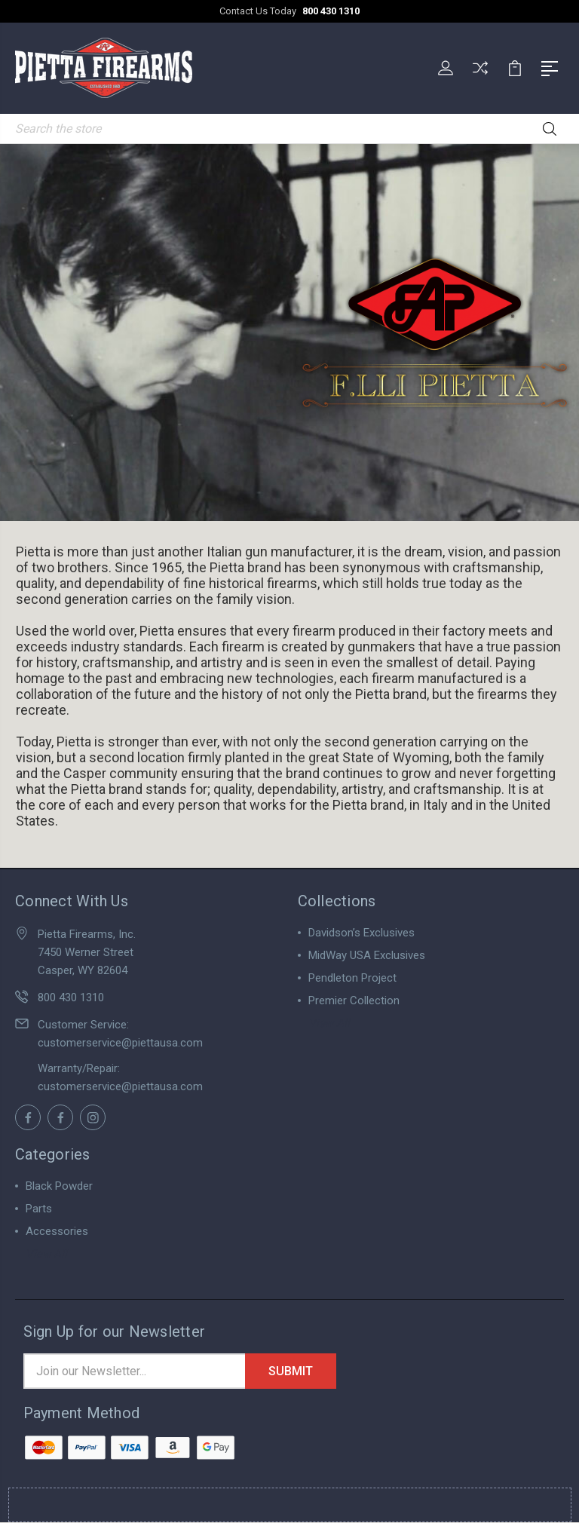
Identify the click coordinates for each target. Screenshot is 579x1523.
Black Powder (59, 1186)
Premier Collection (354, 1000)
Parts (39, 1208)
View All (329, 1023)
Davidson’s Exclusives (361, 932)
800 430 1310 (331, 11)
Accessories (57, 1231)
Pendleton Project (352, 978)
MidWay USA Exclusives (366, 955)
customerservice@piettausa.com (120, 1043)
